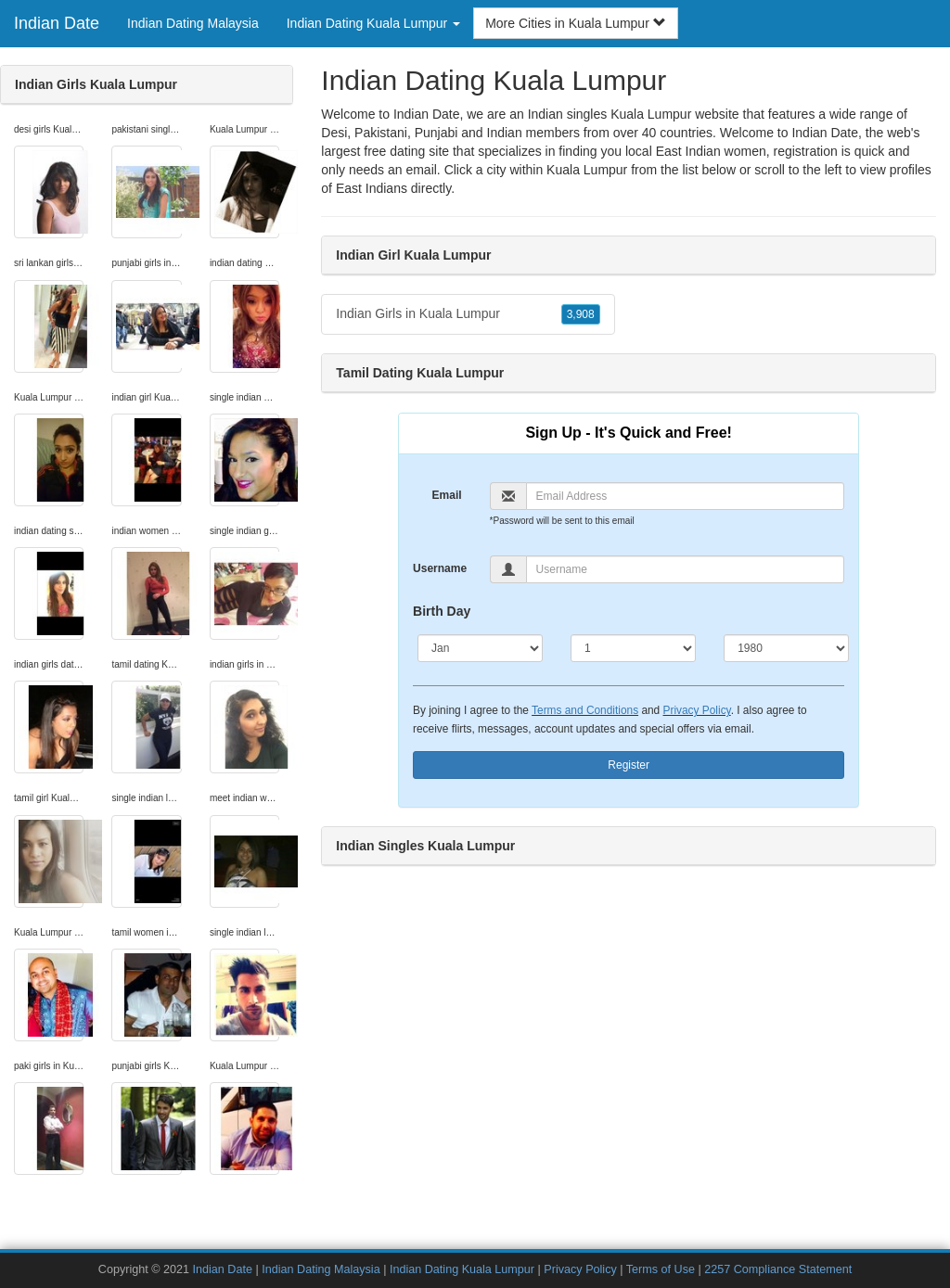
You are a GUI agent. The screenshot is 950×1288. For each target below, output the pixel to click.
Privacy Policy (697, 710)
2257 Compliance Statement (778, 1269)
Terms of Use (660, 1269)
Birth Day (441, 611)
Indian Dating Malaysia (193, 23)
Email (447, 495)
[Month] (480, 648)
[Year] (786, 648)
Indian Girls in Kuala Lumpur (467, 314)
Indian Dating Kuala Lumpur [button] (373, 23)
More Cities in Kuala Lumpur (575, 23)
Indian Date (56, 23)
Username (440, 568)
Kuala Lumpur (586, 169)
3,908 (581, 314)
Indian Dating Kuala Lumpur (462, 1269)
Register (628, 765)
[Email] (685, 496)
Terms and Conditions (585, 710)
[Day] (633, 648)
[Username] (685, 569)
